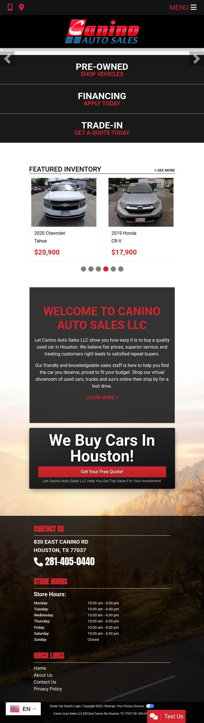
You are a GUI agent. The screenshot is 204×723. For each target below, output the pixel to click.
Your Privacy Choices (135, 706)
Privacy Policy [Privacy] (48, 689)
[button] (7, 58)
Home (40, 668)
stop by (150, 379)
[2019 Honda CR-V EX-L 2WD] (154, 202)
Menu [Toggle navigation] (183, 7)
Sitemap (109, 706)
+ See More (165, 170)
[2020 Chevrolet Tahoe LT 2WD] (76, 202)
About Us (43, 675)
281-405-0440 (70, 561)
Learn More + (102, 397)
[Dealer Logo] (102, 31)
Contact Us (45, 682)
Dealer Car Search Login (65, 706)
